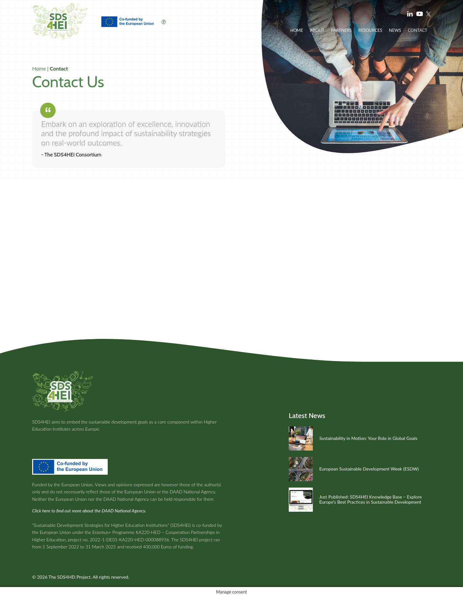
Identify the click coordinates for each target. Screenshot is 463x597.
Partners (341, 30)
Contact (417, 30)
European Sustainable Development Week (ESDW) (369, 468)
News (395, 30)
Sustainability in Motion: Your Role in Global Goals (368, 438)
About (317, 30)
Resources (370, 30)
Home (296, 30)
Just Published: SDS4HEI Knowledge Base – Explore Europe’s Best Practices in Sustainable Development (370, 499)
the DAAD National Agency (188, 491)
